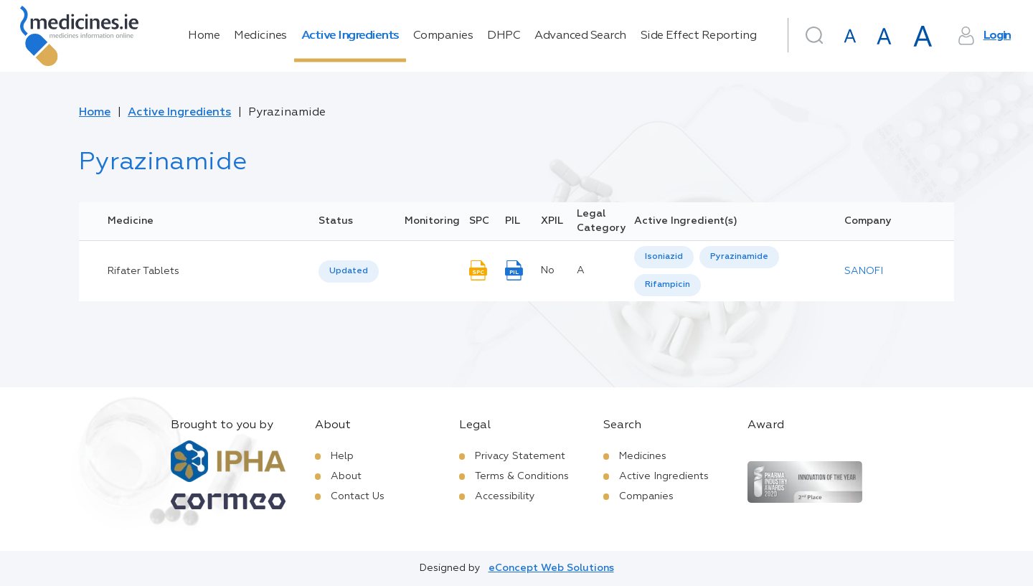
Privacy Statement (520, 456)
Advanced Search (580, 36)
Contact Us (358, 496)
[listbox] (349, 271)
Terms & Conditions (522, 476)
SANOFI (863, 271)
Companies (443, 36)
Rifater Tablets (143, 271)
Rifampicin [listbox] (667, 284)
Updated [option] (348, 271)
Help (342, 456)
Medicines (260, 36)
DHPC (503, 36)
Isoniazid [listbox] (664, 256)
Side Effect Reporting (699, 36)
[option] (664, 257)
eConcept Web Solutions (551, 568)
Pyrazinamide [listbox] (739, 256)
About (346, 476)
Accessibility (505, 496)
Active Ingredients (350, 36)
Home (204, 36)
